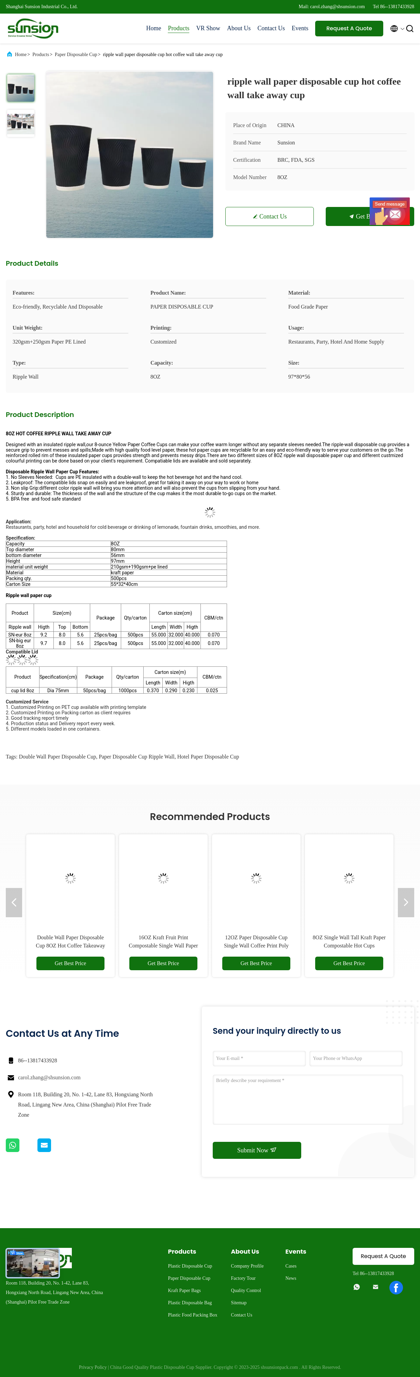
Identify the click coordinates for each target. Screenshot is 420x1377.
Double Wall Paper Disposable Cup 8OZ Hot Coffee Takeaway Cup (70, 946)
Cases (291, 1266)
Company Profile (247, 1266)
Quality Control (246, 1290)
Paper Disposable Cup (76, 54)
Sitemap (239, 1302)
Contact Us (271, 28)
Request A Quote (349, 28)
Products (178, 28)
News (291, 1278)
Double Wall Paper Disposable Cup (57, 757)
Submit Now (257, 1150)
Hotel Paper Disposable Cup (208, 757)
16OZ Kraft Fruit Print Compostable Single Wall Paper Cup (163, 946)
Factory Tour (243, 1278)
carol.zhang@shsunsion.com (49, 1077)
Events (300, 28)
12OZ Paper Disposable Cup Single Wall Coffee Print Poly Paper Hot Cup (256, 946)
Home (153, 28)
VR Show (208, 28)
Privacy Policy (93, 1367)
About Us (239, 28)
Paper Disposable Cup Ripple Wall (136, 757)
